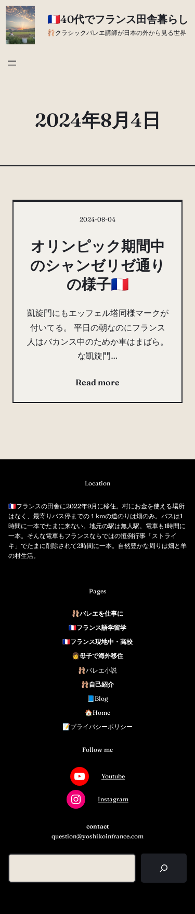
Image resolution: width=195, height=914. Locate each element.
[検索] (164, 868)
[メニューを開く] (12, 63)
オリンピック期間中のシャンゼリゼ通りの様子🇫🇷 (97, 265)
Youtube (113, 776)
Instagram (113, 799)
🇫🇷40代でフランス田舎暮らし (117, 19)
